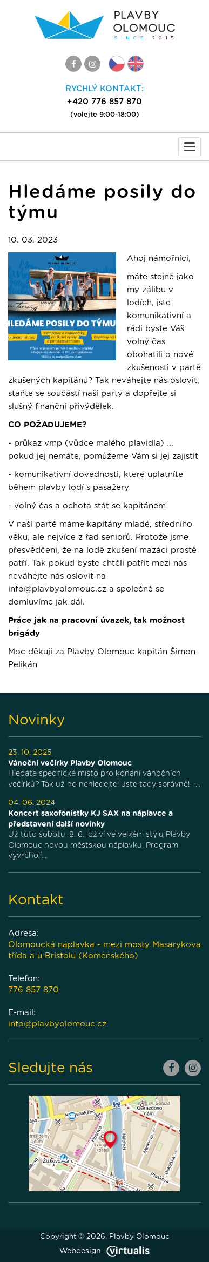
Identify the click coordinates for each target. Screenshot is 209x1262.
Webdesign (104, 1251)
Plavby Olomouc (139, 1236)
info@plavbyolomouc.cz (57, 1024)
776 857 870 (33, 990)
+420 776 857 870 (104, 102)
